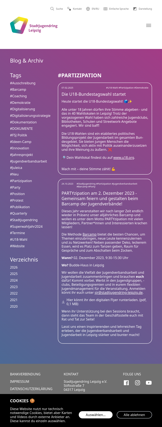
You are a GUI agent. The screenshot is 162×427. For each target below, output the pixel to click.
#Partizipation (126, 87)
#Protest (16, 200)
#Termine (17, 233)
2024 (14, 280)
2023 (14, 287)
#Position (17, 193)
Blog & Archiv (26, 60)
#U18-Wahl (112, 87)
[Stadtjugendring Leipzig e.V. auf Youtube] (148, 382)
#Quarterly (18, 213)
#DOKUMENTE (21, 128)
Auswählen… (96, 414)
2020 (14, 306)
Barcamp (89, 234)
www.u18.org (123, 157)
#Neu (14, 174)
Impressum (19, 381)
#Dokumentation (23, 122)
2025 (14, 273)
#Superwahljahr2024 (26, 226)
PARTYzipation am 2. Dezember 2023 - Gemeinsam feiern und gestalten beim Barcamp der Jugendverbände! (100, 198)
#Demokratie (141, 87)
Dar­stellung (142, 9)
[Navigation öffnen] (148, 25)
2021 (14, 299)
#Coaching (18, 96)
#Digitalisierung (22, 109)
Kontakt (74, 9)
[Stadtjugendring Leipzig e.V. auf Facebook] (126, 382)
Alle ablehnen (134, 414)
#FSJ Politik (18, 135)
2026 (14, 267)
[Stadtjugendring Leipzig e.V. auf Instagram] (137, 382)
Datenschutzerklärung (31, 388)
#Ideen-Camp (20, 141)
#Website (17, 246)
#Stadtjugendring (86, 183)
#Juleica (16, 167)
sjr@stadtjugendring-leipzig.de (119, 292)
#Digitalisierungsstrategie (30, 115)
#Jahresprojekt (21, 154)
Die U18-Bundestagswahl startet (94, 94)
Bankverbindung (25, 374)
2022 (14, 293)
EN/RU (92, 9)
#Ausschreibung (22, 83)
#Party (91, 186)
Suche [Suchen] (56, 9)
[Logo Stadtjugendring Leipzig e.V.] (33, 25)
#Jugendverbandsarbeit (124, 183)
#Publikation (20, 207)
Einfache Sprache (116, 9)
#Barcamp (82, 186)
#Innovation (19, 148)
